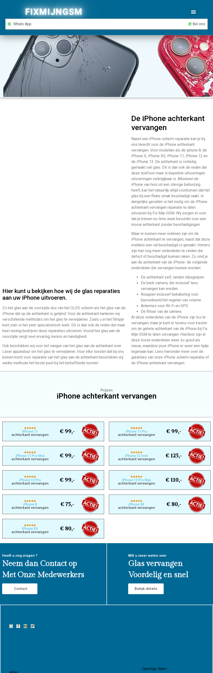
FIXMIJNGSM (54, 12)
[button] (193, 11)
